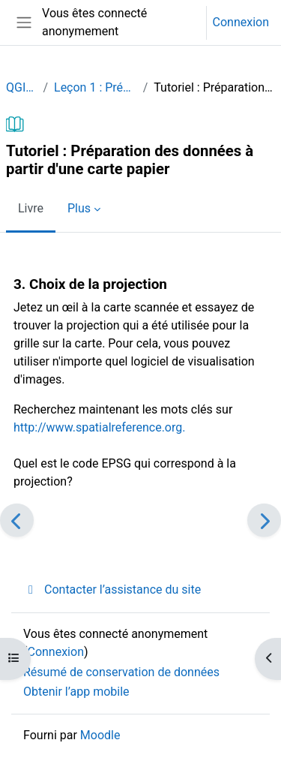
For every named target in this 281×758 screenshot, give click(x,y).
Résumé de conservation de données (121, 672)
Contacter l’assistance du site (112, 589)
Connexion (241, 22)
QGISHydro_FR (21, 87)
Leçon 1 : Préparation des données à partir (95, 87)
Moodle (100, 735)
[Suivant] (264, 520)
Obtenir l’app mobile (76, 691)
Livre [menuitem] (30, 208)
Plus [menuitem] (79, 208)
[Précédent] (17, 520)
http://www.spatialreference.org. (99, 427)
